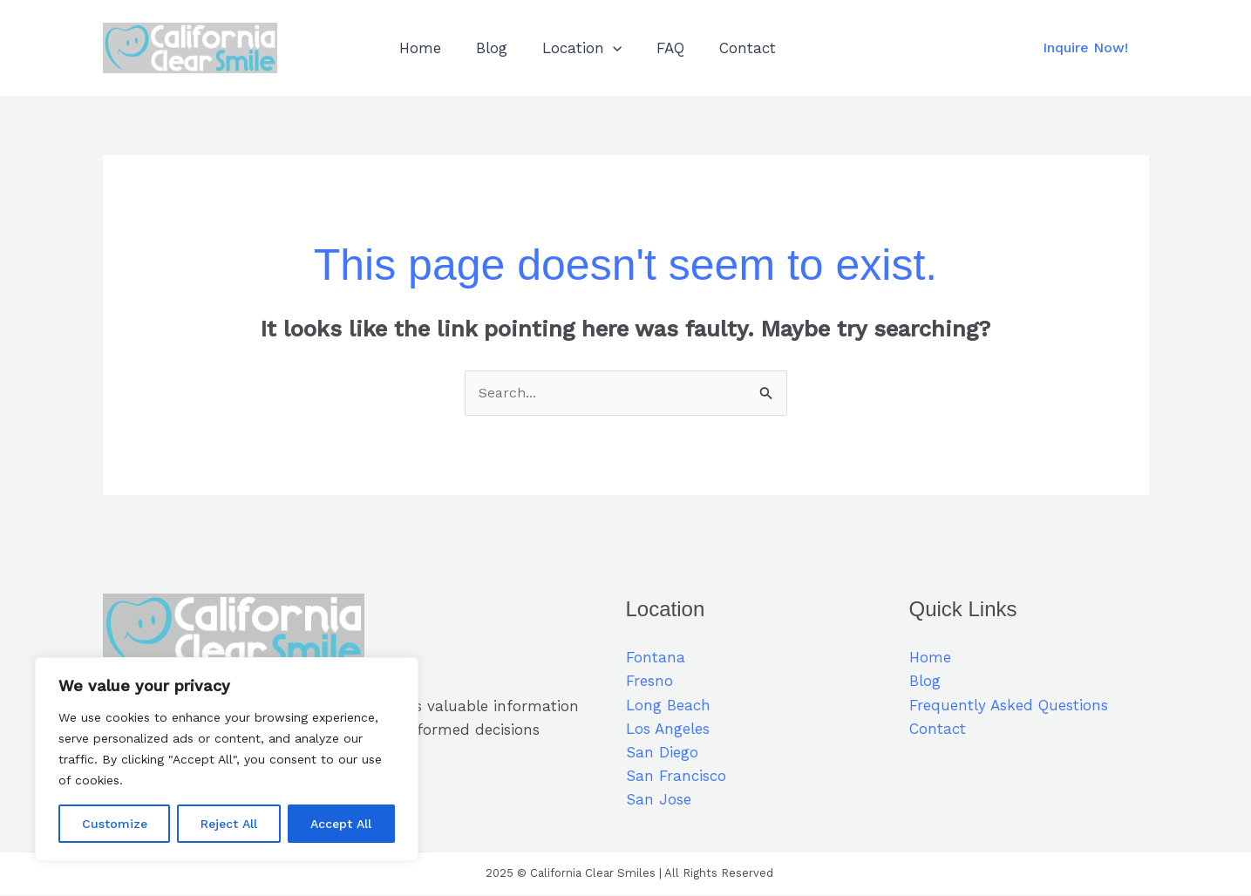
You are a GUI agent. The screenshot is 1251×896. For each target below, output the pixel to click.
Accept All (340, 824)
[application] (600, 48)
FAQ (652, 48)
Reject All (229, 824)
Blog (484, 48)
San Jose (658, 801)
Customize (114, 824)
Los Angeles (668, 729)
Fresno (649, 682)
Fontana (655, 658)
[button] (1085, 48)
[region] (226, 759)
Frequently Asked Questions (1008, 706)
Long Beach (668, 706)
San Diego (662, 753)
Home (418, 48)
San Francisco (676, 776)
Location (569, 48)
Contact (724, 48)
